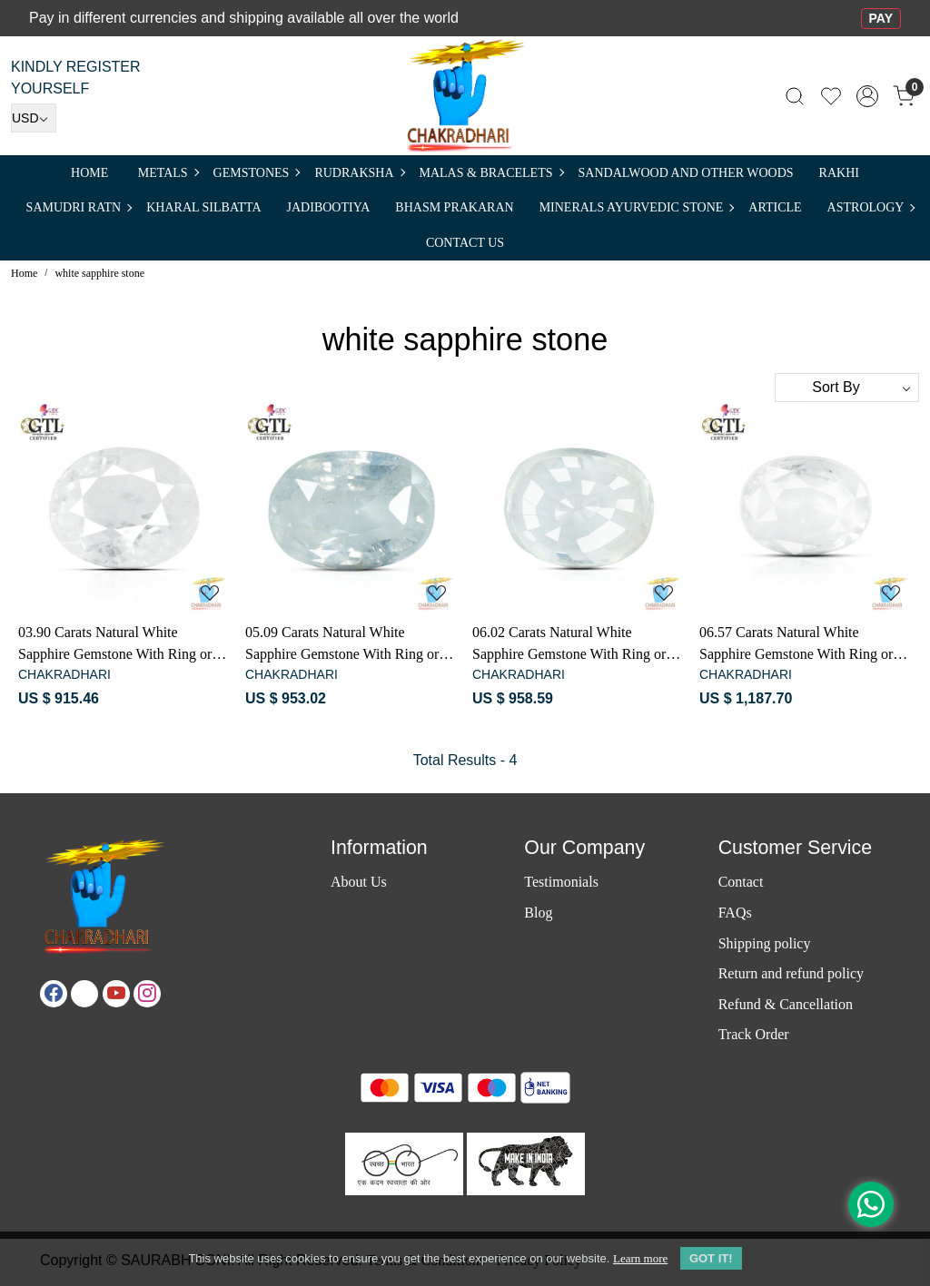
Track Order (753, 1034)
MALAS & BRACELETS (491, 173)
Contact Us (465, 243)
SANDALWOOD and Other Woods (686, 173)
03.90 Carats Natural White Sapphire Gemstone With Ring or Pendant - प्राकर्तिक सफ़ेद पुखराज (115, 644)
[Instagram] (147, 993)
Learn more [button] (640, 1258)
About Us (359, 881)
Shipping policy (764, 943)
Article (774, 207)
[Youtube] (116, 993)
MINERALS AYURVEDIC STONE (636, 207)
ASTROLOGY (871, 207)
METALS (168, 173)
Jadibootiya (329, 207)
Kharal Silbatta (203, 207)
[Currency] (33, 118)
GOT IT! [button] (711, 1258)
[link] (795, 95)
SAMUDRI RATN (79, 207)
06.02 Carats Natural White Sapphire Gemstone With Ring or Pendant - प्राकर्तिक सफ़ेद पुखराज (569, 644)
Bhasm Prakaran (454, 207)
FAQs (735, 912)
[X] (84, 993)
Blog (538, 912)
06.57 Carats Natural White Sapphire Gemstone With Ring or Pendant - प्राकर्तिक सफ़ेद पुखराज (796, 644)
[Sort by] (847, 387)
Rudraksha (358, 173)
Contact (741, 881)
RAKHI (839, 173)
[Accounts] (867, 96)
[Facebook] (53, 993)
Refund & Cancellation (785, 1004)
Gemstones (256, 173)
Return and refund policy (791, 973)
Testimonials (561, 881)
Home (89, 173)
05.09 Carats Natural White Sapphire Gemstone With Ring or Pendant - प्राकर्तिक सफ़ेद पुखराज (342, 644)
